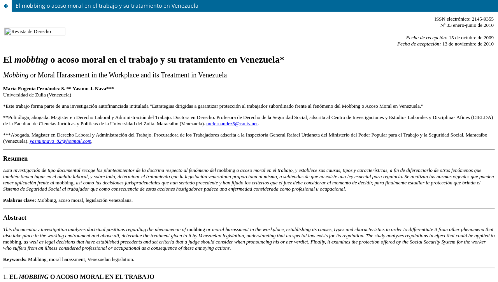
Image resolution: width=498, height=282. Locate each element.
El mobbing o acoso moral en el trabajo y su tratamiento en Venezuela (107, 5)
